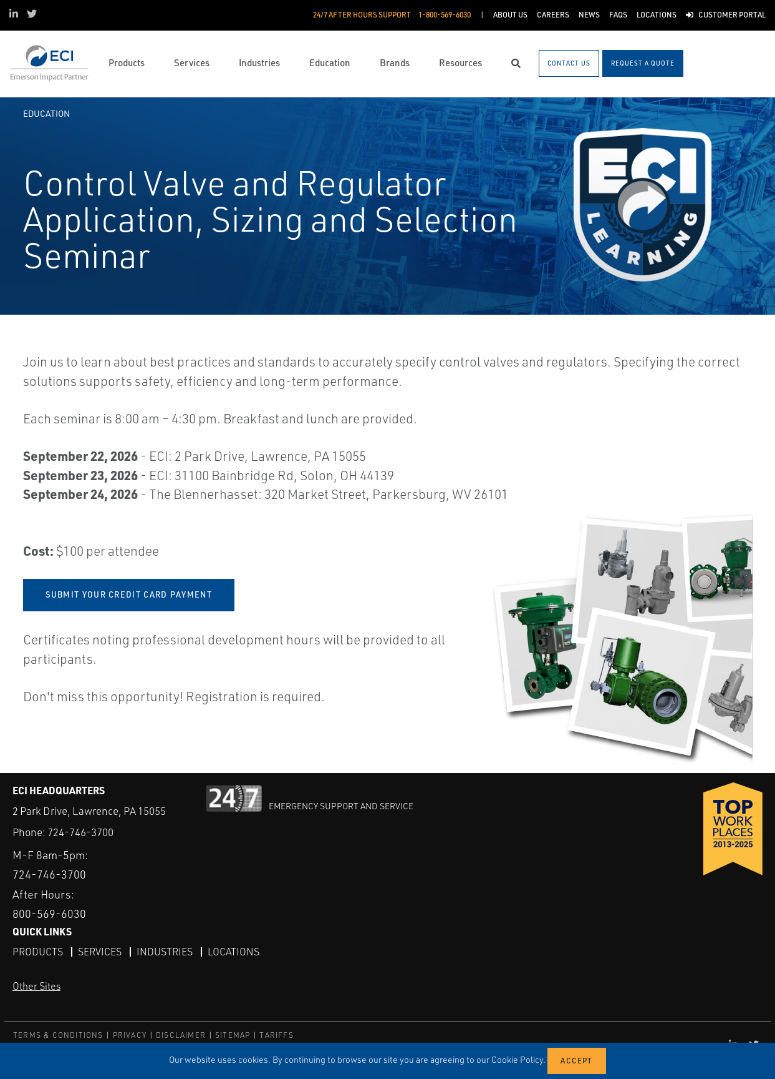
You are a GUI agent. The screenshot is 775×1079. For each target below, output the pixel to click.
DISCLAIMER (181, 1035)
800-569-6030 (49, 913)
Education (46, 113)
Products (37, 951)
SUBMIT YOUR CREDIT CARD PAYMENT (129, 594)
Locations (233, 951)
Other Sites (36, 986)
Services (100, 951)
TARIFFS (276, 1035)
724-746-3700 (80, 832)
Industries (165, 951)
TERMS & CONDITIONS (58, 1035)
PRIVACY (130, 1035)
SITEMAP (232, 1035)
